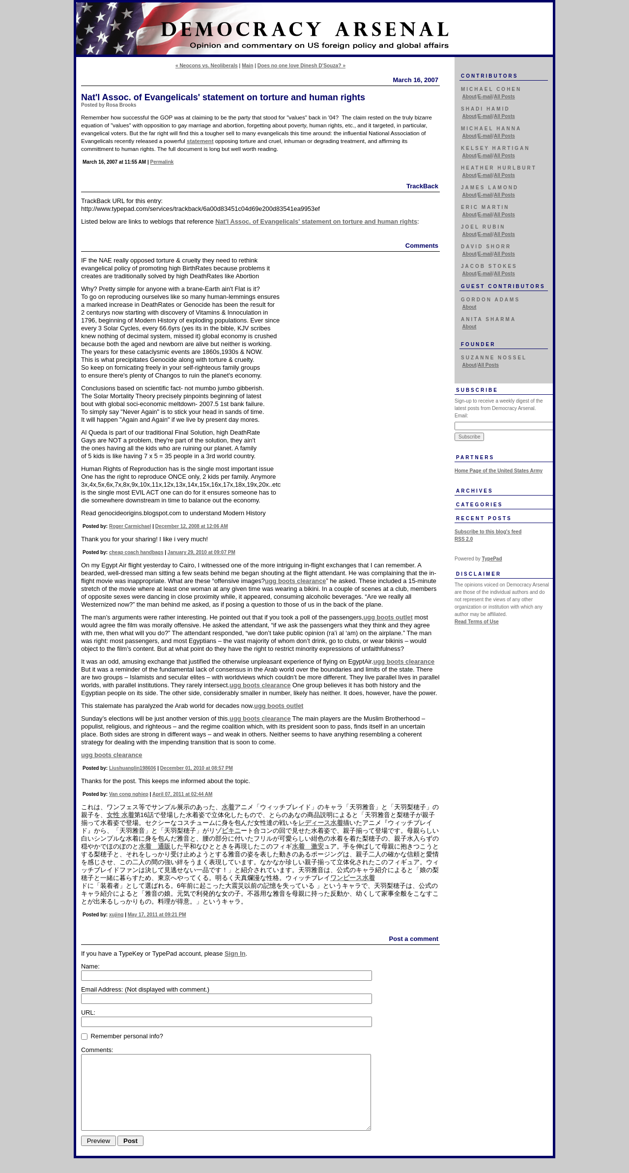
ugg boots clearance (295, 581)
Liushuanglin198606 (132, 768)
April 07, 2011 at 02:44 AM (182, 794)
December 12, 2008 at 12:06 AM (191, 526)
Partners (475, 457)
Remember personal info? (122, 1036)
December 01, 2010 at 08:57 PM (196, 768)
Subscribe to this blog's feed (488, 531)
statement (200, 141)
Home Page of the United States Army (499, 470)
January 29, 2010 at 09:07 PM (201, 552)
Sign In (235, 953)
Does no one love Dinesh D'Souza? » (301, 65)
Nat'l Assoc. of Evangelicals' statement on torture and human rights (316, 221)
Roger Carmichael (130, 526)
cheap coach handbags (136, 552)
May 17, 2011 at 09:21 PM (157, 914)
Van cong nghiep (128, 794)
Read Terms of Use (477, 621)
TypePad (492, 558)
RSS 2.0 (464, 539)
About (469, 96)
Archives (474, 491)
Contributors (489, 76)
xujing (116, 914)
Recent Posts (484, 518)
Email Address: (145, 989)
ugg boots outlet (388, 617)
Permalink (162, 162)
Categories (479, 504)
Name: (90, 966)
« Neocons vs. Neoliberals (206, 65)
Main (247, 65)
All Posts (504, 96)
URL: (88, 1012)
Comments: (97, 1050)
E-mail (485, 96)
